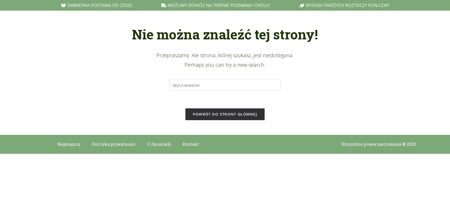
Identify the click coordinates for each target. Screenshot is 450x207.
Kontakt (191, 144)
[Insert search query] (225, 85)
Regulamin (68, 144)
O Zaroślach (159, 144)
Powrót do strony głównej (225, 114)
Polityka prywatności (114, 144)
